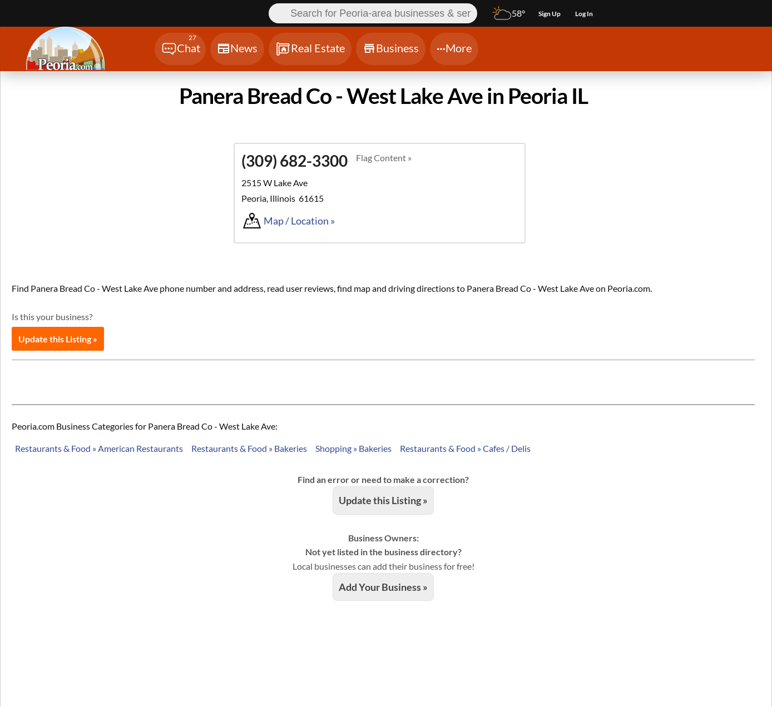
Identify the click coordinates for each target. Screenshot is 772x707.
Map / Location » (299, 221)
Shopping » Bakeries (353, 448)
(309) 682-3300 (294, 160)
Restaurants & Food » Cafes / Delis (465, 448)
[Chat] (180, 49)
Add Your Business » (383, 587)
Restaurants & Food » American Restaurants (99, 448)
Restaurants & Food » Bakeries (249, 448)
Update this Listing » (57, 338)
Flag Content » (384, 157)
